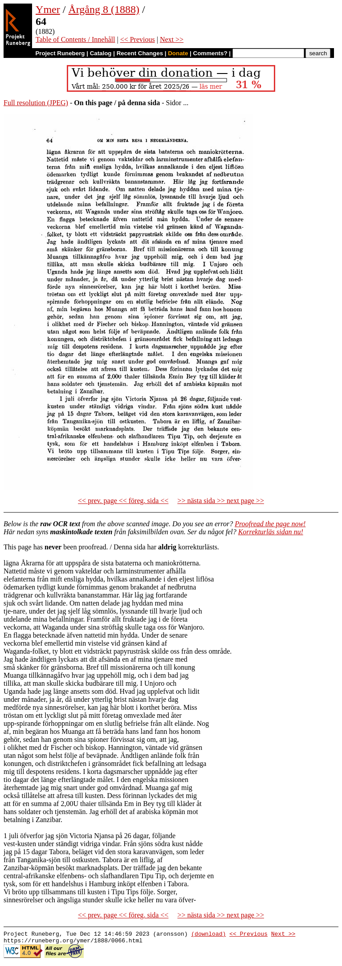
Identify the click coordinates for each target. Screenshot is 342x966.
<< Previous (137, 39)
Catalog (101, 53)
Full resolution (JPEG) (36, 102)
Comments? (210, 53)
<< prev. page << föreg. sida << (123, 500)
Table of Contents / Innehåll (75, 39)
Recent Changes (140, 53)
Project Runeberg (60, 53)
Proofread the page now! (270, 524)
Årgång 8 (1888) (103, 9)
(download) (208, 935)
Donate (178, 53)
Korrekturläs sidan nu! (270, 532)
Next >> (171, 39)
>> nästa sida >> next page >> (220, 500)
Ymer (48, 9)
